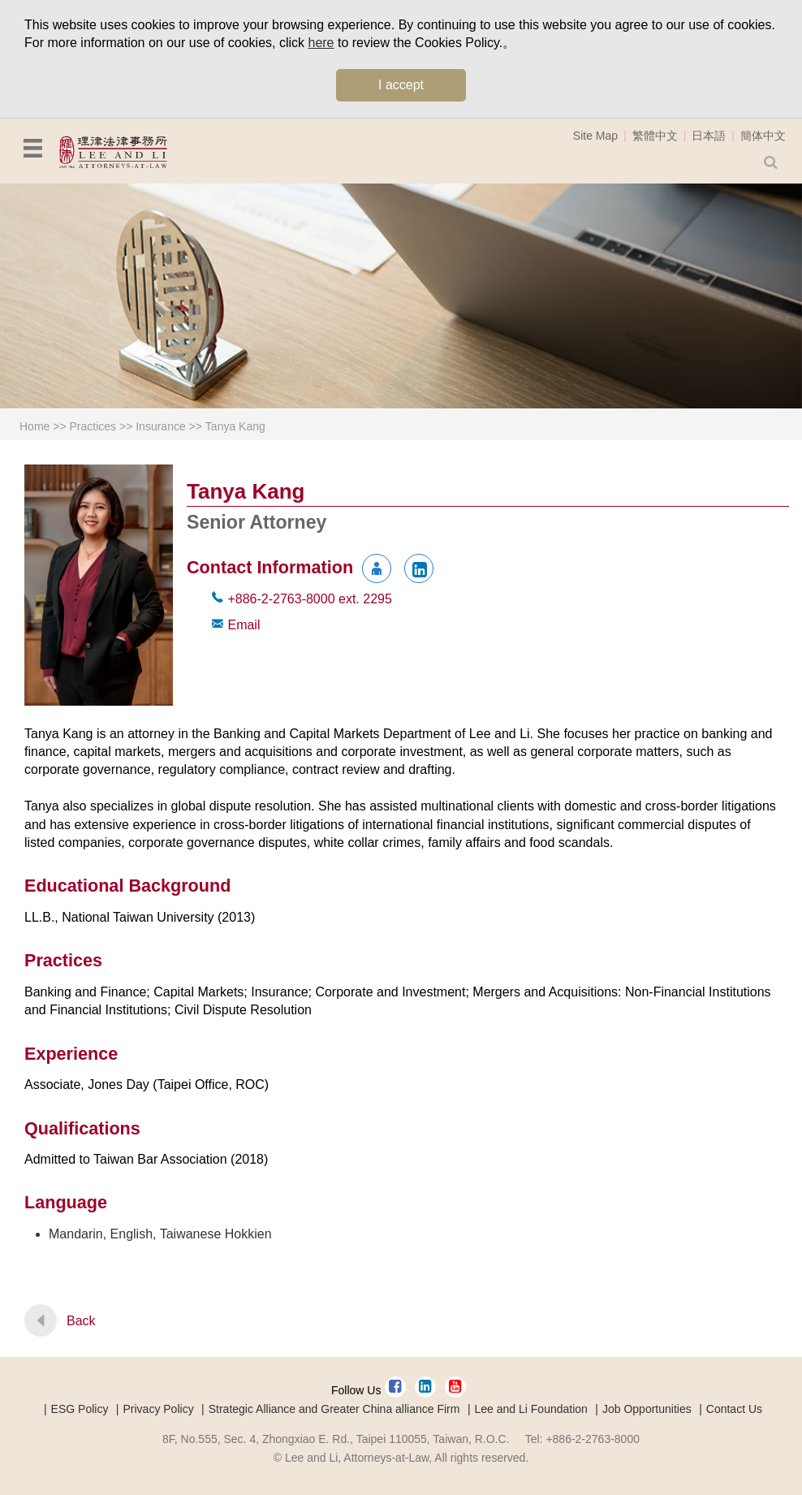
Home (34, 426)
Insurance (160, 426)
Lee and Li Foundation (531, 1408)
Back (81, 1321)
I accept (401, 85)
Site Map (595, 135)
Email (243, 625)
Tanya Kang (235, 426)
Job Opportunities (647, 1408)
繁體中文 (655, 135)
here (321, 43)
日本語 (709, 135)
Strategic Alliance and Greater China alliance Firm (334, 1408)
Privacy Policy (158, 1408)
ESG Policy (80, 1408)
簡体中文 (763, 135)
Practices (93, 426)
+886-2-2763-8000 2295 (309, 599)
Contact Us (734, 1408)
